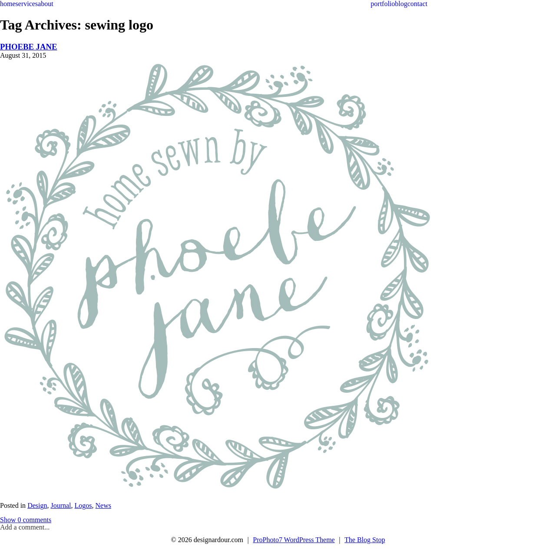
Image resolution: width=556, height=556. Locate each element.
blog (401, 3)
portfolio (383, 3)
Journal (60, 505)
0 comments (25, 519)
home (8, 3)
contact (417, 3)
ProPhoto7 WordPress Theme (293, 539)
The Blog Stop (364, 539)
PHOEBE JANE (28, 46)
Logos (83, 505)
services (27, 3)
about (45, 3)
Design (37, 505)
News (103, 505)
